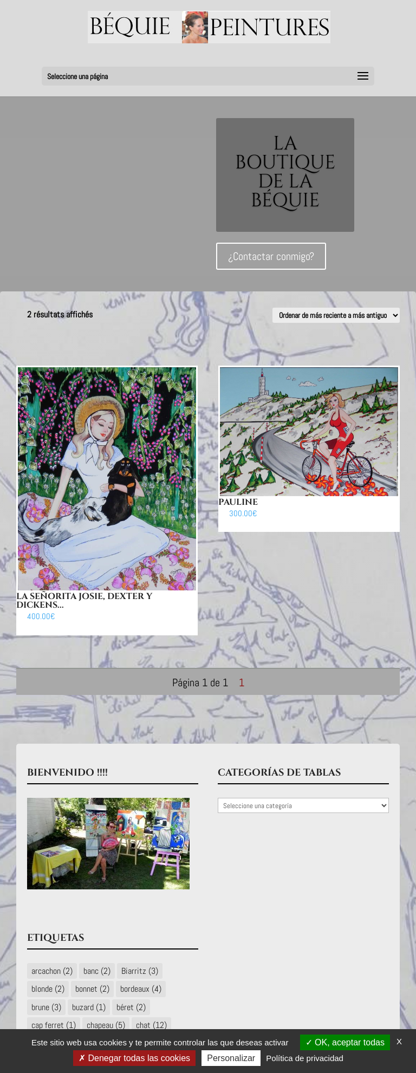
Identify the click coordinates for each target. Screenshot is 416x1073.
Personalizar (231, 1058)
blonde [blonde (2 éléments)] (47, 988)
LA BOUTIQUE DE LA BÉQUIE (285, 177)
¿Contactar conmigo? (271, 262)
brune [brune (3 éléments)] (46, 1007)
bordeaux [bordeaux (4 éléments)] (140, 988)
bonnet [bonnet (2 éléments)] (92, 988)
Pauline (238, 502)
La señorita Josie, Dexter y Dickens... (84, 600)
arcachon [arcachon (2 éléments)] (52, 971)
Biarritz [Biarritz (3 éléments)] (139, 971)
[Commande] (336, 315)
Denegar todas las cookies (134, 1058)
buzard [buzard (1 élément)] (89, 1007)
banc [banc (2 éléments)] (96, 971)
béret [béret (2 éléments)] (131, 1007)
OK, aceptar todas (345, 1042)
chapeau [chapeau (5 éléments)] (106, 1025)
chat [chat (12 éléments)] (151, 1025)
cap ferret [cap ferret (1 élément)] (53, 1025)
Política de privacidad (304, 1058)
